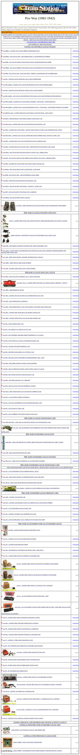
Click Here (76, 51)
